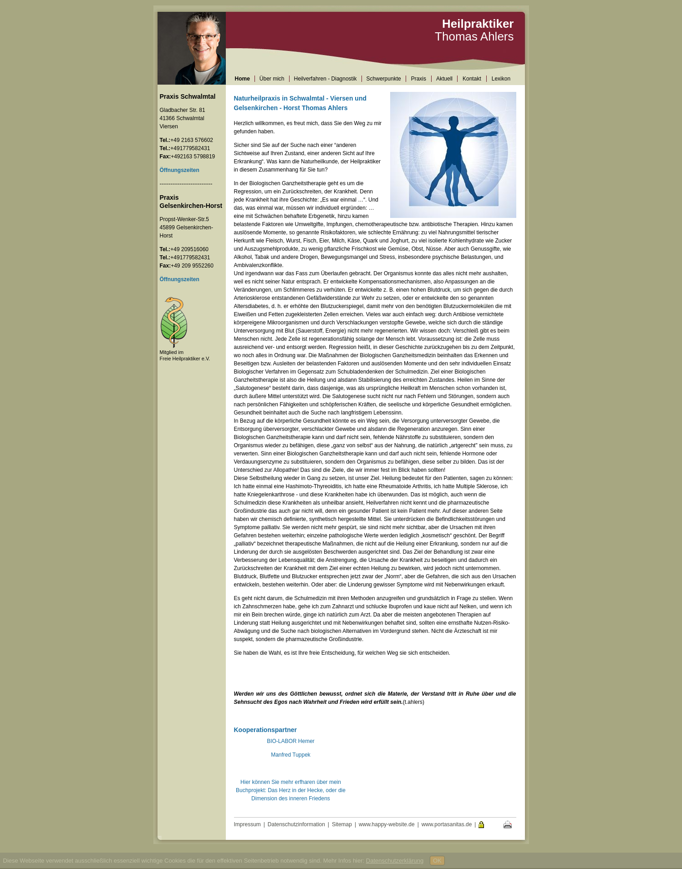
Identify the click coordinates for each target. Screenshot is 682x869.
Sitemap (342, 824)
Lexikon (501, 79)
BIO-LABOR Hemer (291, 741)
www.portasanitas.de (447, 824)
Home (242, 79)
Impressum (247, 824)
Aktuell (444, 79)
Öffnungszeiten (179, 279)
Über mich (272, 79)
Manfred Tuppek (290, 755)
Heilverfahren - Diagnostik (325, 79)
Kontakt (472, 79)
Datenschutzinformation (296, 824)
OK (437, 860)
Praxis (418, 79)
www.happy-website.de (387, 824)
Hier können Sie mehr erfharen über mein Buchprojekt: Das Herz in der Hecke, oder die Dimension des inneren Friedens (291, 790)
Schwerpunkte (383, 79)
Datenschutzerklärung (394, 860)
